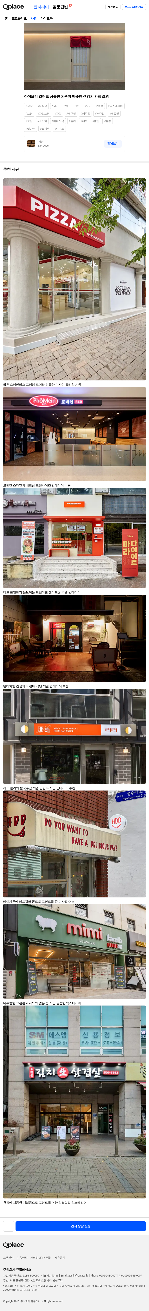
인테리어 (41, 7)
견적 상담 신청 (81, 1226)
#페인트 (59, 128)
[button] (141, 183)
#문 (77, 106)
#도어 (88, 106)
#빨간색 (30, 128)
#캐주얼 (71, 113)
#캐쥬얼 (99, 113)
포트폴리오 (19, 18)
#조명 (29, 113)
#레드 (84, 121)
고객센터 (8, 1257)
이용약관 (22, 1257)
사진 (34, 18)
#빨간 (96, 121)
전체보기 (113, 143)
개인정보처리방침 (41, 1257)
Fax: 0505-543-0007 (130, 1275)
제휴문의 (113, 6)
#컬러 (72, 121)
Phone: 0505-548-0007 (103, 1275)
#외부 (99, 106)
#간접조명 (44, 113)
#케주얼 (85, 113)
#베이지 (42, 121)
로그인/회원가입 (134, 6)
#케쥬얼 (114, 113)
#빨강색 (44, 128)
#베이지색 (58, 121)
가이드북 (47, 18)
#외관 (55, 106)
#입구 (67, 106)
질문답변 (61, 6)
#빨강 (107, 121)
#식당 (29, 106)
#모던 (29, 121)
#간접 (58, 113)
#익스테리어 (115, 106)
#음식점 (42, 106)
